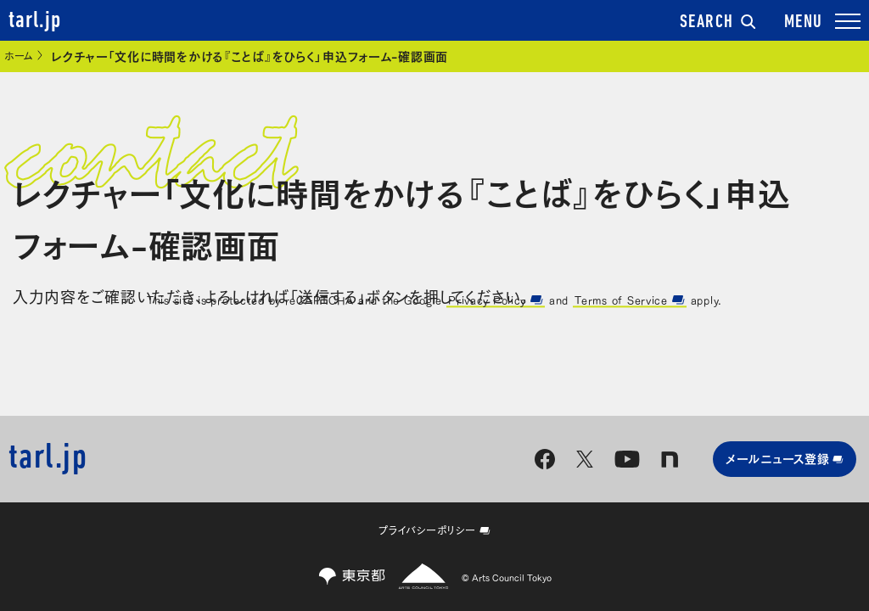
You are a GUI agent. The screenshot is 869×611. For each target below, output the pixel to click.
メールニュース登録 (785, 457)
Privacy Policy (495, 299)
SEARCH (718, 22)
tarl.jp (34, 21)
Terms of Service (629, 299)
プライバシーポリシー (434, 529)
